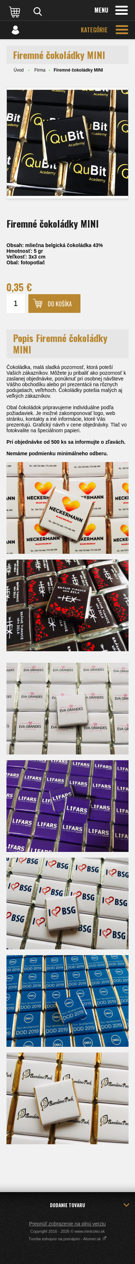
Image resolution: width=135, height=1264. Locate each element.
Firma (40, 70)
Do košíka (60, 304)
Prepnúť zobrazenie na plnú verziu (67, 1224)
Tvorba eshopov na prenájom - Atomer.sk (67, 1239)
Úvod (19, 70)
